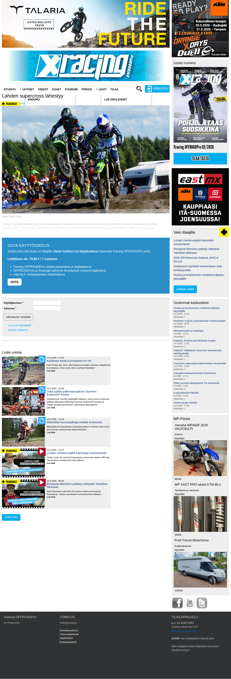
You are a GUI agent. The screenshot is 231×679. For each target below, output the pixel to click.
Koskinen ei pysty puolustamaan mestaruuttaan (199, 320)
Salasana (9, 308)
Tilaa (114, 89)
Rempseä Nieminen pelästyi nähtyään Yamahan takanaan (77, 485)
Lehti (103, 89)
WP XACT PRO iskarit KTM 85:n (198, 484)
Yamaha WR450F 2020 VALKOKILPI (191, 427)
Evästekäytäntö (68, 642)
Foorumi (71, 89)
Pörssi (87, 89)
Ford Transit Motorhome (192, 540)
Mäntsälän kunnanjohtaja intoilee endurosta (74, 422)
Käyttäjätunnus (13, 302)
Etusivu (10, 89)
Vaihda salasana (18, 329)
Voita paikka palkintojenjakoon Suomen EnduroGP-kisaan (71, 393)
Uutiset (28, 89)
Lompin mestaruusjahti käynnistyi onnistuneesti (76, 453)
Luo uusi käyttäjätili (19, 325)
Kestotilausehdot (69, 630)
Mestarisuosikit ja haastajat (188, 330)
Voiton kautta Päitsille (185, 402)
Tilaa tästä (200, 159)
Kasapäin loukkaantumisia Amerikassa (195, 373)
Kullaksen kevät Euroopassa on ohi (69, 360)
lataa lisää (11, 517)
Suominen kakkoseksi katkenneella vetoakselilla (200, 363)
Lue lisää (52, 371)
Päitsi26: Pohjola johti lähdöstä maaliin (195, 340)
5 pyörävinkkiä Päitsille (186, 392)
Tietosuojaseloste (69, 634)
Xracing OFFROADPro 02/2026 (194, 147)
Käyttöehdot (66, 638)
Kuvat (56, 89)
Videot (43, 89)
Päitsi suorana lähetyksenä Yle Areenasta (196, 383)
